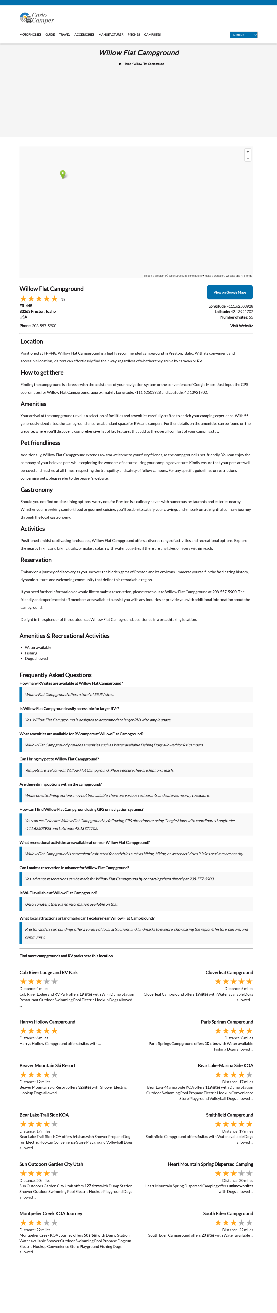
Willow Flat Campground (149, 64)
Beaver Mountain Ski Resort (47, 1065)
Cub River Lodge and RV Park (48, 972)
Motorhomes (30, 34)
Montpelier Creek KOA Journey (50, 1213)
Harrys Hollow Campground (47, 1021)
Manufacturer (110, 34)
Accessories (84, 34)
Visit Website (241, 325)
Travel (64, 34)
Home (127, 64)
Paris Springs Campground (227, 1021)
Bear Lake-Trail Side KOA (44, 1114)
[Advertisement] (138, 100)
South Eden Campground (228, 1213)
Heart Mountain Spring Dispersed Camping (210, 1164)
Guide (50, 34)
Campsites (152, 34)
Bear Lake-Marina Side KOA (225, 1065)
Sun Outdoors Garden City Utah (51, 1164)
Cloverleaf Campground (229, 972)
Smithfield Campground (229, 1114)
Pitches (134, 34)
